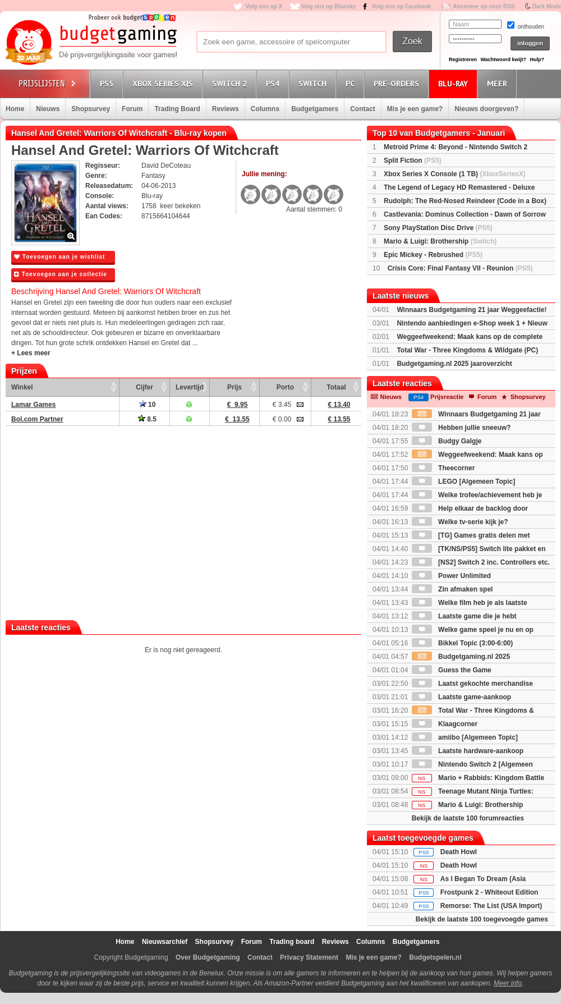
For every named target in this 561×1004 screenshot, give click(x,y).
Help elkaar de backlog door (470, 508)
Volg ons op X (263, 6)
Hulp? (537, 59)
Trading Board (177, 109)
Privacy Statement (309, 957)
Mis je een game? (415, 109)
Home (15, 109)
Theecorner (443, 468)
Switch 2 (231, 83)
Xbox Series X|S (164, 83)
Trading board (291, 942)
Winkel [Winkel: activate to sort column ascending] (22, 387)
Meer (499, 83)
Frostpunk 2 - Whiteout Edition (489, 892)
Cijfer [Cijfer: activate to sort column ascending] (144, 387)
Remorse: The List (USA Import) (491, 906)
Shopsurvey (90, 109)
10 (147, 405)
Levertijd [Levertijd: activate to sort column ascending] (190, 387)
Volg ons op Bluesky (328, 6)
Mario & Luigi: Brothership (440, 241)
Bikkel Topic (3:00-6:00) (462, 643)
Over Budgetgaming (208, 957)
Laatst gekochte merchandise (472, 683)
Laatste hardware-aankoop (467, 751)
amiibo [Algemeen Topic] (465, 737)
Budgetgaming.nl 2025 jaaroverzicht (454, 364)
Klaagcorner (444, 724)
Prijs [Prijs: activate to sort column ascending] (234, 387)
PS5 (108, 83)
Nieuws (47, 109)
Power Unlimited (451, 576)
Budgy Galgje (447, 441)
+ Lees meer (30, 353)
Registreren (463, 59)
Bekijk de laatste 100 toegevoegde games (482, 919)
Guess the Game (451, 670)
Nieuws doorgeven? (486, 109)
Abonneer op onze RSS (484, 6)
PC (352, 83)
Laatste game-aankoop (461, 697)
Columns (265, 109)
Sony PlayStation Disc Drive (438, 228)
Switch (314, 83)
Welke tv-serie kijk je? (460, 522)
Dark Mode (546, 6)
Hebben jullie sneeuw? (461, 428)
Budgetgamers (314, 109)
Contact (362, 109)
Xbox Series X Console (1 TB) (455, 174)
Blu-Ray (454, 83)
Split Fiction (413, 160)
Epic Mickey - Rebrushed (433, 255)
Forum (132, 109)
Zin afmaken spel (452, 589)
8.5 (147, 419)
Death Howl (458, 852)
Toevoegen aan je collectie (60, 274)
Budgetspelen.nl (435, 957)
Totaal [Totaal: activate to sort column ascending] (336, 387)
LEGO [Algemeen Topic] (463, 481)
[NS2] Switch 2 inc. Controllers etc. (481, 562)
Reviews (225, 109)
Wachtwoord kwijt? (503, 59)
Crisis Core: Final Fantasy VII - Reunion (460, 268)
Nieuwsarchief (164, 942)
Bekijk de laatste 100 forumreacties (468, 818)
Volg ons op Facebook (401, 6)
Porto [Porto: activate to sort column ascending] (285, 387)
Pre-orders (398, 83)
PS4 (274, 83)
